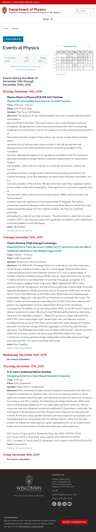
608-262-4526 (65, 498)
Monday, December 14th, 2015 (22, 91)
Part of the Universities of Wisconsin (29, 495)
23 (74, 65)
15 (69, 62)
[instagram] (59, 504)
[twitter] (54, 504)
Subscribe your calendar (19, 66)
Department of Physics (27, 9)
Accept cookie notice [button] (74, 522)
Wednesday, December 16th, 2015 (25, 355)
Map (55, 490)
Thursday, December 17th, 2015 (23, 366)
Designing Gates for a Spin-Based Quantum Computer (38, 375)
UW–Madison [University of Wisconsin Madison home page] (17, 2)
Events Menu (13, 39)
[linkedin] (64, 504)
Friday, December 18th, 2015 (21, 455)
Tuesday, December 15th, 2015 (23, 237)
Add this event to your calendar (19, 230)
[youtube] (70, 504)
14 (63, 62)
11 (85, 59)
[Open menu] (48, 19)
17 (80, 62)
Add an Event (61, 74)
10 (80, 59)
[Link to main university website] (28, 491)
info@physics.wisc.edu (67, 494)
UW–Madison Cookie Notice (31, 526)
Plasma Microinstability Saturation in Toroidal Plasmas (38, 101)
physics (37, 2)
